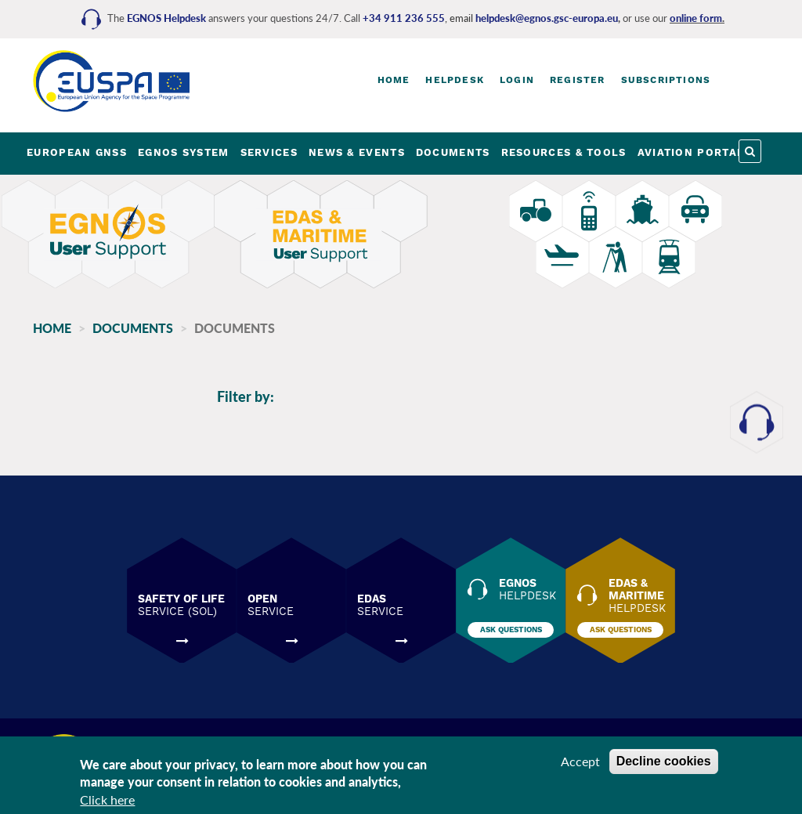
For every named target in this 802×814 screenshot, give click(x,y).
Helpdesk (454, 79)
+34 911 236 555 (404, 18)
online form (696, 18)
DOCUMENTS (453, 152)
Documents (132, 327)
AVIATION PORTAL (691, 152)
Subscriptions (666, 79)
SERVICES (269, 152)
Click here (107, 799)
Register (577, 79)
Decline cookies (663, 761)
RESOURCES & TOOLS (564, 152)
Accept (580, 761)
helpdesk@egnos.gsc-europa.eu (546, 18)
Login (517, 79)
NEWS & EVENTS (357, 152)
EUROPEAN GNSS (77, 152)
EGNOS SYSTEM (183, 152)
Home (394, 79)
